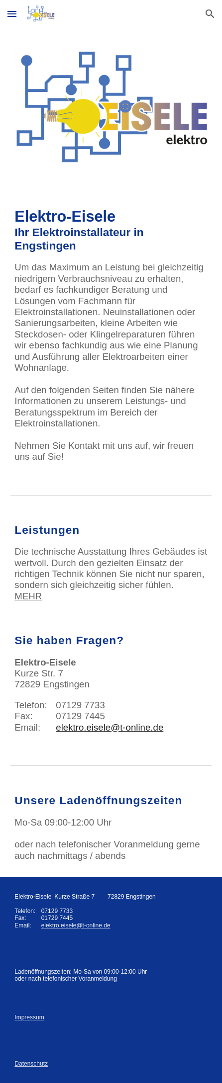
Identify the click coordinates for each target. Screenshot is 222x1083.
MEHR (28, 596)
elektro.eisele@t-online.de (109, 727)
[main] (110, 335)
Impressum (29, 1017)
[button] (12, 13)
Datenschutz (31, 1063)
